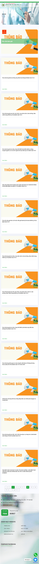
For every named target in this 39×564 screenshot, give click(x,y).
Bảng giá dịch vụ (8, 534)
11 (6, 490)
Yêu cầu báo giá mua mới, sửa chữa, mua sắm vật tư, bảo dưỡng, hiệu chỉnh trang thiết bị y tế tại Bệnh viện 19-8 (19, 114)
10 (35, 487)
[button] (19, 23)
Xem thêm (4, 89)
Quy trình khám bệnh (26, 531)
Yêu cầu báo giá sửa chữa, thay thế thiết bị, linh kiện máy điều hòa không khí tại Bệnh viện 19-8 (18, 328)
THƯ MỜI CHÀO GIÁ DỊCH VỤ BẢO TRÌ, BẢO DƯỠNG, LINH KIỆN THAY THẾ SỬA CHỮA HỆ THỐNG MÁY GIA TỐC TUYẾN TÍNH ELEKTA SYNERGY (19, 471)
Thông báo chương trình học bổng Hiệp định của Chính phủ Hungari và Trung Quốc (19, 399)
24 (14, 490)
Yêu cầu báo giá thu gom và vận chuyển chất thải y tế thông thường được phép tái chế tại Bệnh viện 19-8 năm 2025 (18, 364)
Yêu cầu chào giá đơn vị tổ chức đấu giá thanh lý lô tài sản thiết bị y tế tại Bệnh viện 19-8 (19, 221)
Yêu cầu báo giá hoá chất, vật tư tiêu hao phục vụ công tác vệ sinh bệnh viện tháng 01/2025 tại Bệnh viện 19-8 (19, 435)
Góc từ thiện (24, 528)
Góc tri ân (7, 528)
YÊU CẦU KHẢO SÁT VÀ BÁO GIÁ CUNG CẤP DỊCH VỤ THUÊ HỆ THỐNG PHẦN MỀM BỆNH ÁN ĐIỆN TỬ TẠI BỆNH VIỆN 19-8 (19, 185)
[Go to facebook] (35, 559)
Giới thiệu (23, 525)
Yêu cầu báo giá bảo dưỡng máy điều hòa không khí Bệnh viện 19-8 (18, 77)
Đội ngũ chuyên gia (9, 531)
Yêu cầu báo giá (7, 41)
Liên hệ (23, 534)
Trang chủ (7, 525)
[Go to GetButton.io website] (35, 562)
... (13, 487)
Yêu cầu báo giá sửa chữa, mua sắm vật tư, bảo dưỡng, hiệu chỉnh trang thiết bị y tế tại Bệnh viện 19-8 (19, 257)
